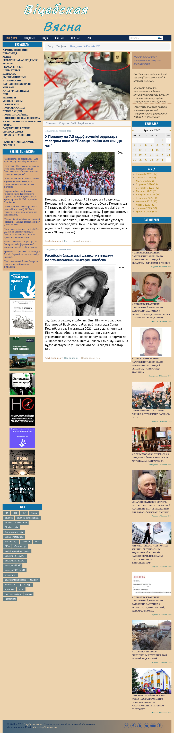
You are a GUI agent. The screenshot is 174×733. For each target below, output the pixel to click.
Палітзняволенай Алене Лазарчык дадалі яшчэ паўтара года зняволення (21, 264)
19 (140, 154)
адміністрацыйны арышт (17, 551)
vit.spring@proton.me (45, 727)
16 (162, 150)
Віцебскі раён (11, 527)
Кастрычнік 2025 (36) (148, 194)
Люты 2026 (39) (145, 181)
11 (134, 150)
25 (134, 159)
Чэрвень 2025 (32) (146, 208)
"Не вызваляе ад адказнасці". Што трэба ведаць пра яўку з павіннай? (21, 160)
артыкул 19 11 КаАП (15, 556)
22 (157, 154)
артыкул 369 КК (13, 565)
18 (134, 154)
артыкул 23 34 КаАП (15, 560)
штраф (28, 594)
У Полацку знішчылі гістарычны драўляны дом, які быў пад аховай (149, 655)
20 (145, 154)
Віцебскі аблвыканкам (28, 517)
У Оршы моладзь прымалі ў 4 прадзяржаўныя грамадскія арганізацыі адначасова (150, 457)
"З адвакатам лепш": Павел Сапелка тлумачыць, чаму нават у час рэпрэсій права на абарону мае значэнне (22, 182)
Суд (66, 241)
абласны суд (20, 546)
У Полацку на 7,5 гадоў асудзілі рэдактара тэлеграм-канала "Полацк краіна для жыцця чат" (83, 141)
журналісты (10, 575)
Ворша (33, 513)
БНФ (15, 513)
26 (140, 159)
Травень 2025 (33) (146, 211)
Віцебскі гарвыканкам (16, 522)
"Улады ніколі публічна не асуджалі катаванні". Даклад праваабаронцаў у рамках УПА (22, 222)
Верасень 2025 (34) (147, 198)
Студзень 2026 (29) (147, 184)
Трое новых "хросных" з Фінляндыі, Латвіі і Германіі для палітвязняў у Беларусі (22, 254)
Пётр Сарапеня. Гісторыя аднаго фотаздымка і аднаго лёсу (151, 414)
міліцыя (34, 579)
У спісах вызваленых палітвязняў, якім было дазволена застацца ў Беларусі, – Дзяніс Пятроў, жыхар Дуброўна (148, 604)
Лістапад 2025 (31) (146, 191)
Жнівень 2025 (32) (146, 201)
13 (145, 150)
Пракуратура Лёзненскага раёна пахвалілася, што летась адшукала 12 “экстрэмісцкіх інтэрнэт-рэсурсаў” (148, 702)
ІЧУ (7, 513)
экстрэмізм (10, 599)
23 (162, 154)
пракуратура (25, 584)
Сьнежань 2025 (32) (147, 188)
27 (145, 159)
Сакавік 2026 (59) (146, 177)
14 (151, 150)
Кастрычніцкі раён (14, 532)
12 (140, 150)
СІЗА (7, 546)
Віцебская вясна (33, 724)
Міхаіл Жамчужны (14, 537)
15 (157, 150)
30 (162, 159)
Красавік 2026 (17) (146, 174)
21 (151, 154)
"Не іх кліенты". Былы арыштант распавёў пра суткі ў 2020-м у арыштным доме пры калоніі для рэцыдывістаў (20, 210)
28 (151, 159)
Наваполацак (11, 541)
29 (157, 159)
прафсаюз (9, 589)
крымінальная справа (15, 579)
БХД (24, 513)
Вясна (62, 26)
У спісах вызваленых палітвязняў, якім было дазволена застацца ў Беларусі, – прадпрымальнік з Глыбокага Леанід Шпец (151, 311)
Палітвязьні (71, 358)
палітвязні (10, 584)
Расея (37, 541)
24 (168, 154)
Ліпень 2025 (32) (145, 205)
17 (168, 150)
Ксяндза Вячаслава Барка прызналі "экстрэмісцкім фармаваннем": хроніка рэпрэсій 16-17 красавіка (21, 244)
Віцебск (9, 517)
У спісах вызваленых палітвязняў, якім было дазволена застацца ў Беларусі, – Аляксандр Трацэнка (147, 365)
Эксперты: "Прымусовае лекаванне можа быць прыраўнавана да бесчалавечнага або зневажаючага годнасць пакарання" (21, 170)
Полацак (26, 541)
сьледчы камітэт (13, 594)
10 (168, 145)
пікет (21, 589)
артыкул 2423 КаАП (15, 570)
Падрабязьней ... (82, 241)
